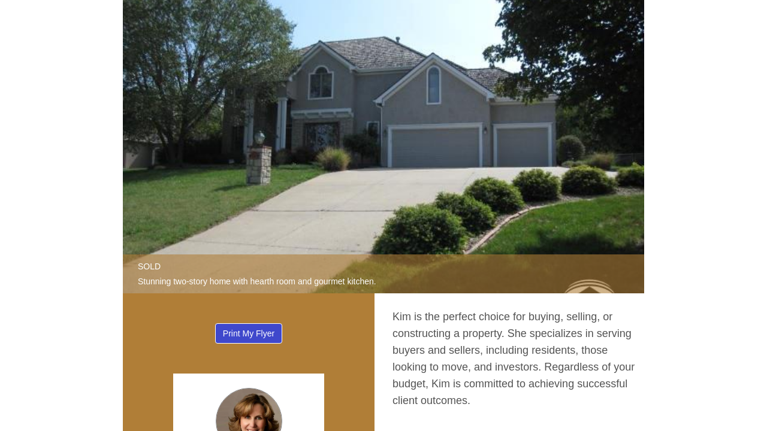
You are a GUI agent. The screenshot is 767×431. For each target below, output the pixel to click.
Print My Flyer (248, 333)
